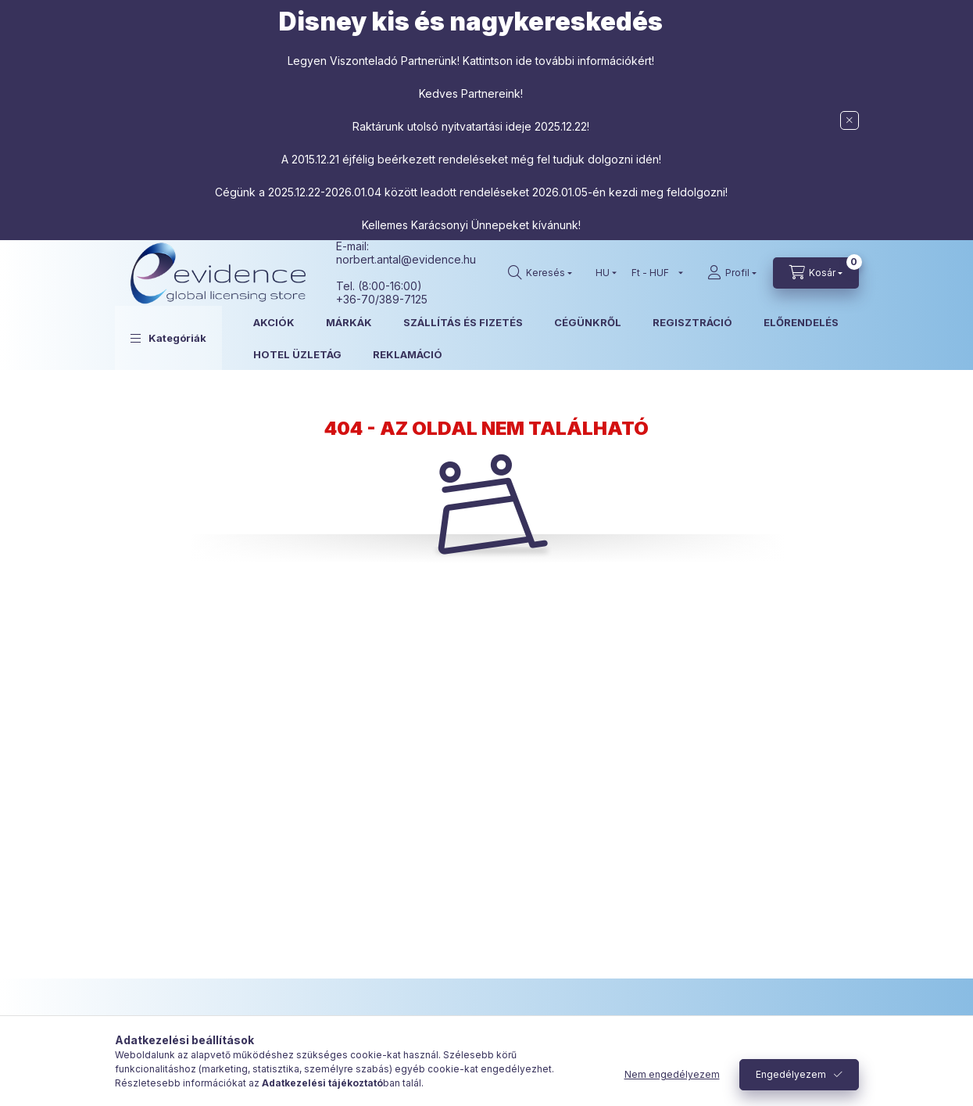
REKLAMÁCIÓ (407, 354)
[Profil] (732, 273)
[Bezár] (849, 120)
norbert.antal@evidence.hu (406, 259)
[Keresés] (540, 273)
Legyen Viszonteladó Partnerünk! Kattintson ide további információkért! (471, 60)
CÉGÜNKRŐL (587, 322)
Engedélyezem (791, 1074)
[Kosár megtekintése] (816, 273)
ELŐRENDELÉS (801, 322)
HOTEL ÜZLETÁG (297, 354)
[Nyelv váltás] (602, 273)
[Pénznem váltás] (653, 273)
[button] (168, 338)
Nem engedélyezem (672, 1074)
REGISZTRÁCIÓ (692, 322)
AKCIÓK (274, 322)
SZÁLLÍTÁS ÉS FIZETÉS (463, 322)
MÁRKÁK (349, 322)
